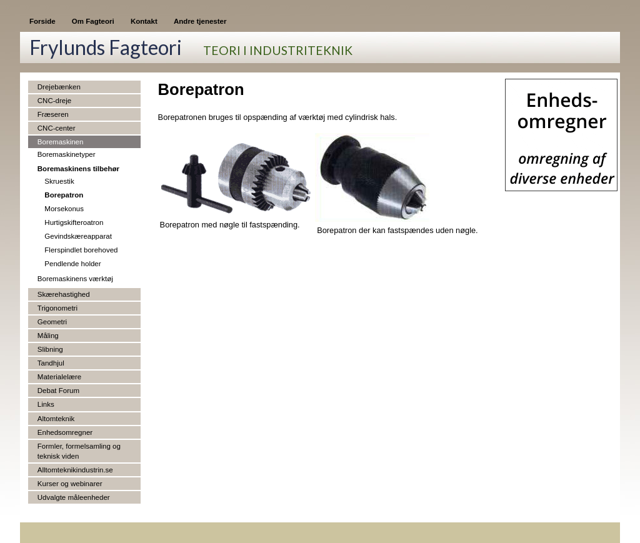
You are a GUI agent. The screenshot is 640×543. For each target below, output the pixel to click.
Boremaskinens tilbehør (78, 168)
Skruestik (59, 181)
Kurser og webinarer (70, 483)
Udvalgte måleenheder (74, 497)
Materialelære (59, 377)
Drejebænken (59, 87)
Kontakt (144, 21)
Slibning (50, 349)
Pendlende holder (72, 263)
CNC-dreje (54, 100)
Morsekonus (64, 208)
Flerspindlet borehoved (81, 250)
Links (46, 404)
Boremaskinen (61, 142)
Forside (42, 21)
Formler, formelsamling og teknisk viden (79, 451)
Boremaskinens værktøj (75, 278)
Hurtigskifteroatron (73, 222)
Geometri (52, 322)
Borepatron (63, 195)
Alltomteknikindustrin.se (75, 470)
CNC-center (57, 128)
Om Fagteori (93, 21)
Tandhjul (51, 363)
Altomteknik (56, 418)
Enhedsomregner (65, 432)
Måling (48, 335)
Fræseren (53, 114)
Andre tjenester (200, 21)
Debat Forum (58, 390)
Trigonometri (58, 308)
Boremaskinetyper (67, 154)
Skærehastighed (64, 294)
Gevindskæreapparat (78, 236)
